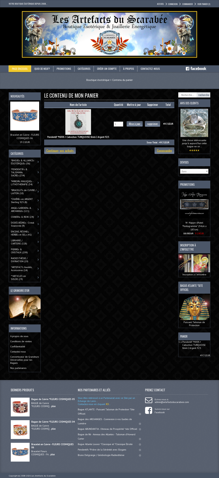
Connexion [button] (173, 4)
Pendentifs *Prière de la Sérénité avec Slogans (109, 449)
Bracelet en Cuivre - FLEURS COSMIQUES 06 (52, 446)
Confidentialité (17, 346)
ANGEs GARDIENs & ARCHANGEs (21, 209)
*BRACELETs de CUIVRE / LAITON (23, 192)
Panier (184, 336)
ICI (107, 404)
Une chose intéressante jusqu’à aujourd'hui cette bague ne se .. (194, 143)
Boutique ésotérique (98, 80)
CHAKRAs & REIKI (22, 216)
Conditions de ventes (21, 341)
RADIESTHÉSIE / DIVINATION (19, 260)
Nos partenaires (18, 368)
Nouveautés (17, 96)
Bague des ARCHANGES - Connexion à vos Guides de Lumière (109, 421)
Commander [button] (187, 4)
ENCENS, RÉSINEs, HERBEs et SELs (21, 233)
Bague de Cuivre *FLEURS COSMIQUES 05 (53, 399)
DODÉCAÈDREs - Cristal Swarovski (22, 224)
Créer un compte (107, 69)
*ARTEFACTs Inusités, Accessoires (21, 269)
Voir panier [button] (203, 4)
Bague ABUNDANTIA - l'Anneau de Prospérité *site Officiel (109, 428)
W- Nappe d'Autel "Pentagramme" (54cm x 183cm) (194, 226)
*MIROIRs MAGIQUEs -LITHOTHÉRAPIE (22, 183)
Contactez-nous (150, 69)
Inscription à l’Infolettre (194, 265)
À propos (129, 69)
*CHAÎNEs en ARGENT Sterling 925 (22, 201)
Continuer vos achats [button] (60, 150)
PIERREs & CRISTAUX (19, 251)
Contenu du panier (122, 80)
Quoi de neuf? (42, 69)
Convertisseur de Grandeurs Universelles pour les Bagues (24, 359)
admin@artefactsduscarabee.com (172, 402)
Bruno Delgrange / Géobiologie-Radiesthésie (109, 455)
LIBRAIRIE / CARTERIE (19, 242)
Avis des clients (189, 103)
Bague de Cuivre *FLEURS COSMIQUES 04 (53, 421)
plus (53, 406)
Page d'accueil (20, 69)
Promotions (64, 69)
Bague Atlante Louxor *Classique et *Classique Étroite (109, 444)
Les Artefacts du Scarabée (43, 475)
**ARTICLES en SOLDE (18, 277)
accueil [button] (160, 3)
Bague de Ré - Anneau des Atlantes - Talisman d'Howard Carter (109, 436)
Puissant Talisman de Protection (194, 311)
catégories (84, 69)
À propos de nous (19, 336)
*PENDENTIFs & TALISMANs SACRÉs (19, 172)
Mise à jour (134, 124)
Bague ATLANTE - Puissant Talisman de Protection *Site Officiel (109, 411)
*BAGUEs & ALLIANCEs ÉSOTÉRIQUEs (22, 162)
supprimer (152, 124)
